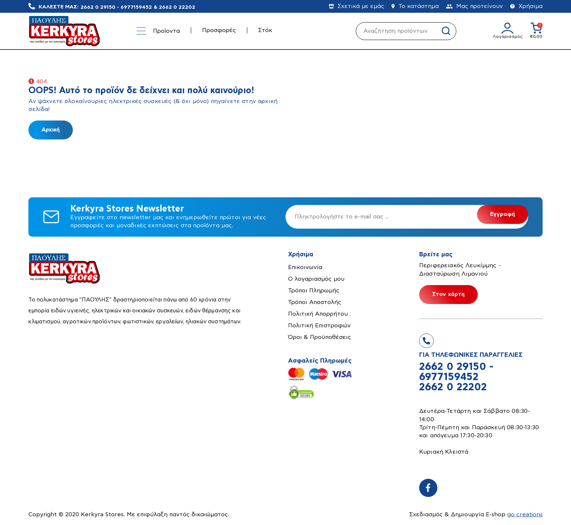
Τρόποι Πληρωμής (313, 290)
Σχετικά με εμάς (356, 6)
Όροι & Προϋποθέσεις (319, 337)
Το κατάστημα (415, 6)
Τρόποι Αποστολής (314, 302)
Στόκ (265, 30)
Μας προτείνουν (474, 6)
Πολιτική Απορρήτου (318, 314)
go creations (525, 514)
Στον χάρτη (448, 294)
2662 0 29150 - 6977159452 (116, 6)
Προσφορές (219, 30)
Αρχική (51, 130)
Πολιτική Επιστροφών (319, 325)
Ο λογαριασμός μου (316, 279)
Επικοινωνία (305, 267)
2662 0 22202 (177, 6)
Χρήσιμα (526, 6)
